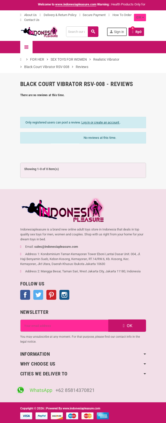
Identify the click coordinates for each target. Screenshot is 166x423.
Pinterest (51, 295)
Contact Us (29, 20)
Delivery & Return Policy (58, 15)
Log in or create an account (100, 122)
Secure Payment (92, 15)
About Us (28, 15)
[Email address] (64, 325)
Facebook (25, 295)
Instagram (64, 295)
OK (127, 325)
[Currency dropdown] (140, 17)
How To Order (120, 15)
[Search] (82, 31)
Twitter (38, 295)
